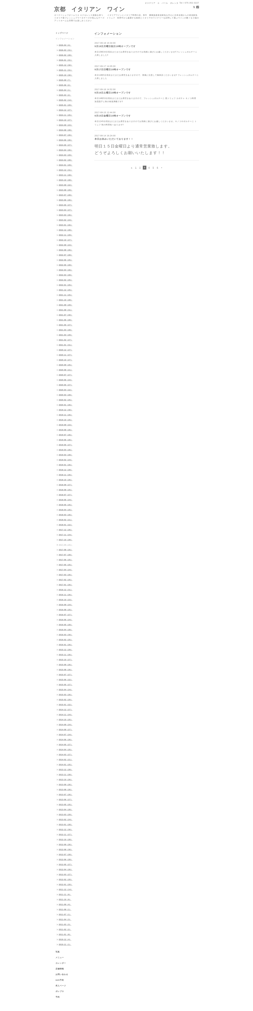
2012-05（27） (66, 864)
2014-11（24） (66, 715)
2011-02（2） (65, 929)
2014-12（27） (66, 710)
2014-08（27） (66, 730)
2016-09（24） (66, 605)
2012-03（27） (66, 874)
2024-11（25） (66, 115)
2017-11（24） (66, 535)
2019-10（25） (66, 420)
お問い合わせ (62, 974)
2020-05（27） (66, 385)
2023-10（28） (66, 180)
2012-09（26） (66, 844)
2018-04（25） (66, 510)
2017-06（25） (66, 560)
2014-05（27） (66, 745)
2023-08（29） (66, 190)
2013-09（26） (66, 785)
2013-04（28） (66, 810)
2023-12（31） (66, 170)
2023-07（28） (66, 195)
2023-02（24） (66, 220)
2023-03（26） (66, 215)
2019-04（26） (66, 450)
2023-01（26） (66, 225)
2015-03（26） (66, 695)
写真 (58, 952)
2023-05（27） (66, 205)
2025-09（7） (65, 80)
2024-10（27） (66, 120)
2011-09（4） (65, 904)
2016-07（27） (66, 615)
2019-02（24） (66, 460)
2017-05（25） (66, 565)
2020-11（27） (66, 355)
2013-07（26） (66, 795)
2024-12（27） (66, 110)
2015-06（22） (66, 680)
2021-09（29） (66, 305)
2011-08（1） (65, 909)
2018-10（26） (66, 480)
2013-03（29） (66, 815)
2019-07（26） (66, 435)
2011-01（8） (65, 934)
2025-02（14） (66, 100)
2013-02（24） (66, 820)
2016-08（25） (66, 610)
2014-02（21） (66, 760)
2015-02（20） (66, 700)
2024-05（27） (66, 145)
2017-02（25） (66, 580)
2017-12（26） (66, 530)
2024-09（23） (66, 125)
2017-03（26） (66, 575)
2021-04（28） (66, 330)
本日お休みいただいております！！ (114, 139)
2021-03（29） (66, 335)
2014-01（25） (66, 765)
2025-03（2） (65, 95)
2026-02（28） (66, 55)
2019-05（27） (66, 445)
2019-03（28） (66, 455)
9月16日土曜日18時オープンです (113, 92)
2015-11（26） (66, 655)
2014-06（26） (66, 740)
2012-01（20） (66, 884)
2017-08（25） (66, 550)
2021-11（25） (66, 295)
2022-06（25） (66, 260)
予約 (58, 997)
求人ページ (61, 986)
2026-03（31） (66, 50)
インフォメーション (65, 39)
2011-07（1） (65, 914)
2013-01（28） (66, 824)
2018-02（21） (66, 520)
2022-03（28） (66, 275)
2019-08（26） (66, 430)
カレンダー (61, 963)
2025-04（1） (65, 90)
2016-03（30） (66, 635)
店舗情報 (60, 969)
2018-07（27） (66, 495)
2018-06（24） (66, 500)
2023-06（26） (66, 200)
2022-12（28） (66, 230)
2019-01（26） (66, 465)
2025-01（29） (66, 105)
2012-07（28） (66, 854)
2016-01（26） (66, 645)
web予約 (60, 980)
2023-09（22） (66, 185)
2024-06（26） (66, 140)
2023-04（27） (66, 210)
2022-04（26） (66, 270)
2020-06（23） (66, 380)
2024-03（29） (66, 155)
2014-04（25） (66, 750)
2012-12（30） (66, 829)
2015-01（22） (66, 705)
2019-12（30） (66, 410)
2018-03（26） (66, 515)
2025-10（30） (66, 75)
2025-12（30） (66, 65)
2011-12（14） (66, 889)
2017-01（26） (66, 585)
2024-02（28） (66, 160)
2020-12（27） (66, 350)
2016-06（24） (66, 620)
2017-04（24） (66, 570)
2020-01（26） (66, 405)
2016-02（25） (66, 640)
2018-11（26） (66, 475)
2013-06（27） (66, 800)
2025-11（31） (66, 70)
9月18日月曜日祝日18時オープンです (115, 46)
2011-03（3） (65, 924)
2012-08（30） (66, 849)
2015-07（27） (66, 675)
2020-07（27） (66, 375)
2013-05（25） (66, 805)
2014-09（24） (66, 725)
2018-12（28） (66, 470)
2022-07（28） (66, 255)
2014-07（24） (66, 735)
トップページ (62, 33)
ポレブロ (60, 991)
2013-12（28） (66, 770)
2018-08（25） (66, 490)
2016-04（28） (66, 630)
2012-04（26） (66, 869)
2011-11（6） (65, 894)
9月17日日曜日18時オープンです (113, 69)
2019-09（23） (66, 425)
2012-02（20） (66, 879)
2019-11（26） (66, 415)
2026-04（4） (65, 45)
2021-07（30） (66, 315)
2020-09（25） (66, 365)
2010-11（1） (65, 944)
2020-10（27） (66, 360)
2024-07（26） (66, 135)
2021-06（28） (66, 320)
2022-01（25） (66, 285)
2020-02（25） (66, 400)
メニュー (60, 957)
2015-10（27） (66, 660)
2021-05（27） (66, 325)
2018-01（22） (66, 525)
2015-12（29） (66, 650)
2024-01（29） (66, 165)
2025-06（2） (65, 85)
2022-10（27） (66, 240)
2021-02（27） (66, 340)
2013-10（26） (66, 780)
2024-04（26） (66, 150)
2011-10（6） (65, 899)
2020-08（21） (66, 370)
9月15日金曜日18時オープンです (113, 115)
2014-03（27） (66, 755)
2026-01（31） (66, 60)
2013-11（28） (66, 775)
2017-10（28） (66, 540)
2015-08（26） (66, 670)
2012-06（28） (66, 859)
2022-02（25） (66, 280)
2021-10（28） (66, 300)
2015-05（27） (66, 685)
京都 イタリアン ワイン (89, 9)
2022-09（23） (66, 245)
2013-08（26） (66, 790)
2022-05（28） (66, 265)
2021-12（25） (66, 290)
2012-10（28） (66, 839)
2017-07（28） (66, 555)
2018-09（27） (66, 485)
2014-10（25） (66, 720)
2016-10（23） (66, 600)
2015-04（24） (66, 690)
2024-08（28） (66, 130)
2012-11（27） (66, 834)
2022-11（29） (66, 235)
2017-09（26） (66, 545)
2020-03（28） (66, 395)
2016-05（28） (66, 625)
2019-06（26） (66, 440)
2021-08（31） (66, 310)
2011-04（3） (65, 919)
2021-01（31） (66, 345)
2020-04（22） (66, 390)
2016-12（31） (66, 590)
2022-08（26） (66, 250)
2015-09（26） (66, 665)
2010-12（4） (65, 939)
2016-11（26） (66, 595)
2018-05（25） (66, 505)
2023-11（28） (66, 175)
